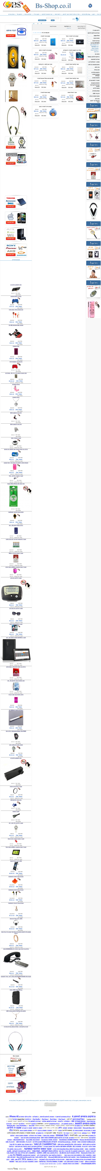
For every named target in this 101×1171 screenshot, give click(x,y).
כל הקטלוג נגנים (81, 26)
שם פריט (39, 32)
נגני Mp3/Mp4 (67, 26)
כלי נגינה (69, 28)
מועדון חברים (11, 14)
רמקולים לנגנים (81, 28)
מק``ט (34, 32)
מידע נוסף (37, 45)
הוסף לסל (43, 45)
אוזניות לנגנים (53, 26)
